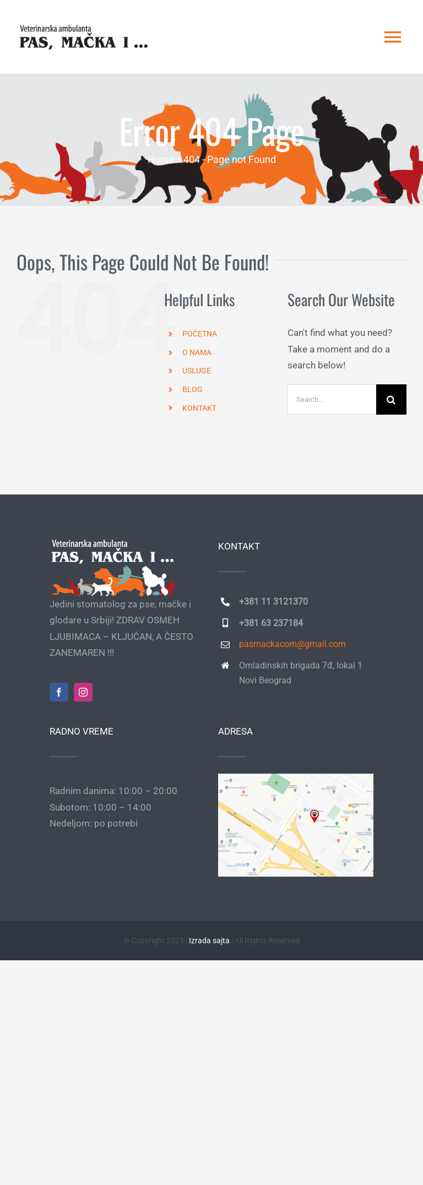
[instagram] (83, 692)
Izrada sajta (209, 940)
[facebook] (59, 692)
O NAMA (197, 352)
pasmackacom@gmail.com (292, 644)
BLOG (192, 389)
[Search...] (332, 399)
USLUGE (196, 370)
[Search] (391, 399)
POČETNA (199, 333)
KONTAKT (199, 408)
